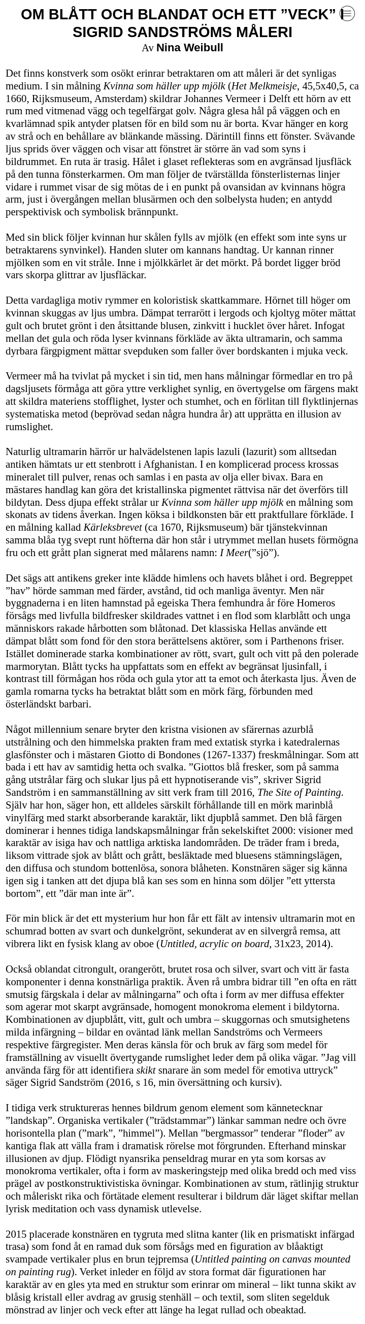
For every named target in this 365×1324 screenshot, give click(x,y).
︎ (347, 13)
